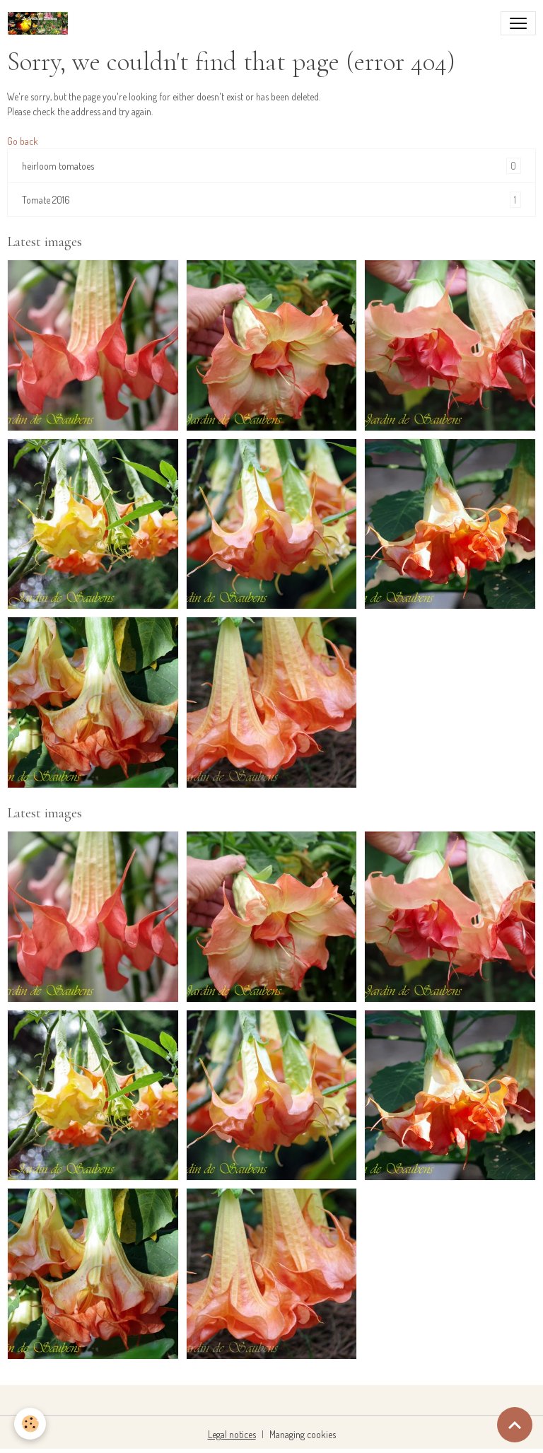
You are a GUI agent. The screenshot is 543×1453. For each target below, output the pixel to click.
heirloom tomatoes (271, 166)
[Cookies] (30, 1424)
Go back (22, 141)
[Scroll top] (514, 1424)
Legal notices (232, 1434)
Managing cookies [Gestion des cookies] (302, 1434)
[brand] (40, 23)
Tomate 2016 (271, 200)
